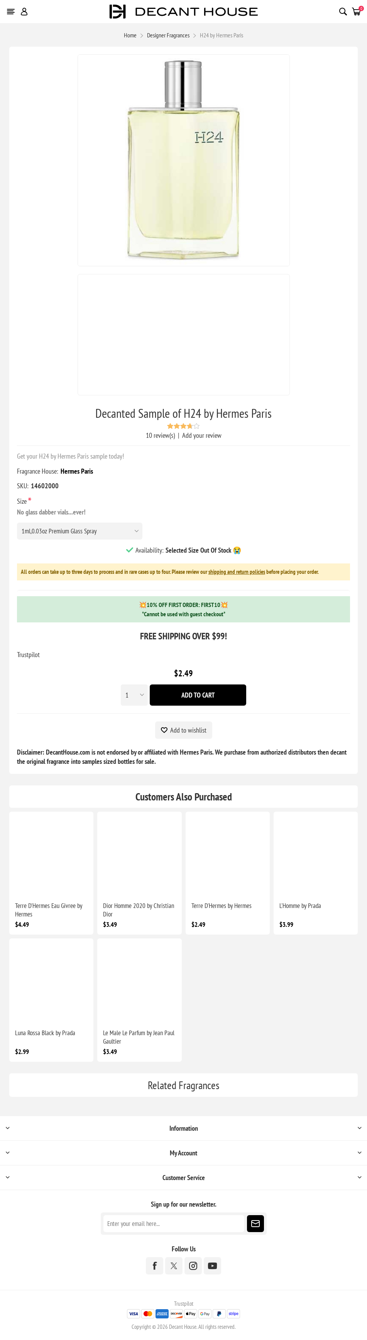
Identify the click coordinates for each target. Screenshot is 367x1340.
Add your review (202, 435)
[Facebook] (154, 1265)
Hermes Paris (77, 471)
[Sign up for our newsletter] (173, 1223)
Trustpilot (28, 654)
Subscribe (255, 1223)
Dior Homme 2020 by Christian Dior (138, 909)
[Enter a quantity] (134, 695)
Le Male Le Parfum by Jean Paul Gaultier (138, 1037)
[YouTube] (212, 1265)
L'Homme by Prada (300, 905)
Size (22, 501)
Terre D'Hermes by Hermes (221, 905)
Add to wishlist (188, 730)
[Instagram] (193, 1265)
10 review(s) (160, 435)
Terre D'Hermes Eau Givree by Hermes (48, 909)
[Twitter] (174, 1265)
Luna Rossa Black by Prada (45, 1033)
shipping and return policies (236, 571)
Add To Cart (198, 695)
